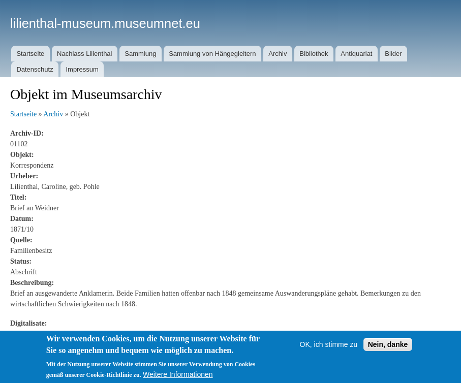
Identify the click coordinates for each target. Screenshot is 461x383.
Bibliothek (313, 53)
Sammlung (140, 53)
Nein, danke (388, 344)
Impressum (82, 69)
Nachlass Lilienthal (84, 53)
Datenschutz (34, 69)
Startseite (30, 53)
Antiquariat (356, 53)
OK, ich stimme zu (329, 344)
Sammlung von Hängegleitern (212, 53)
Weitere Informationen (177, 374)
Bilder (393, 53)
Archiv (277, 53)
